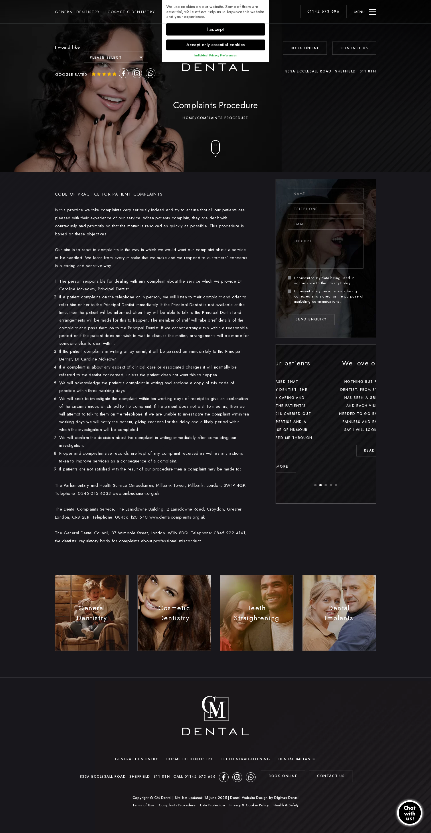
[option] (326, 414)
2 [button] (320, 485)
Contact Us (354, 48)
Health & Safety (286, 805)
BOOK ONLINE (305, 48)
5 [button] (336, 485)
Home (189, 118)
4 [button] (331, 485)
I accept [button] (216, 29)
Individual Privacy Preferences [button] (215, 55)
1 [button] (315, 485)
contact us (331, 776)
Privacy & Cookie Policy (249, 805)
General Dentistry (77, 14)
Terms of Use (143, 805)
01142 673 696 (323, 13)
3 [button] (326, 485)
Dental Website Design (249, 797)
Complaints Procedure (177, 805)
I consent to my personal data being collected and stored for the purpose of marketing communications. (325, 296)
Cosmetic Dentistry (131, 14)
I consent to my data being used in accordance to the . (321, 280)
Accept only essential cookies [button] (215, 45)
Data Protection (212, 805)
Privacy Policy (338, 283)
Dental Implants (242, 14)
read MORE (326, 466)
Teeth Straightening (188, 14)
